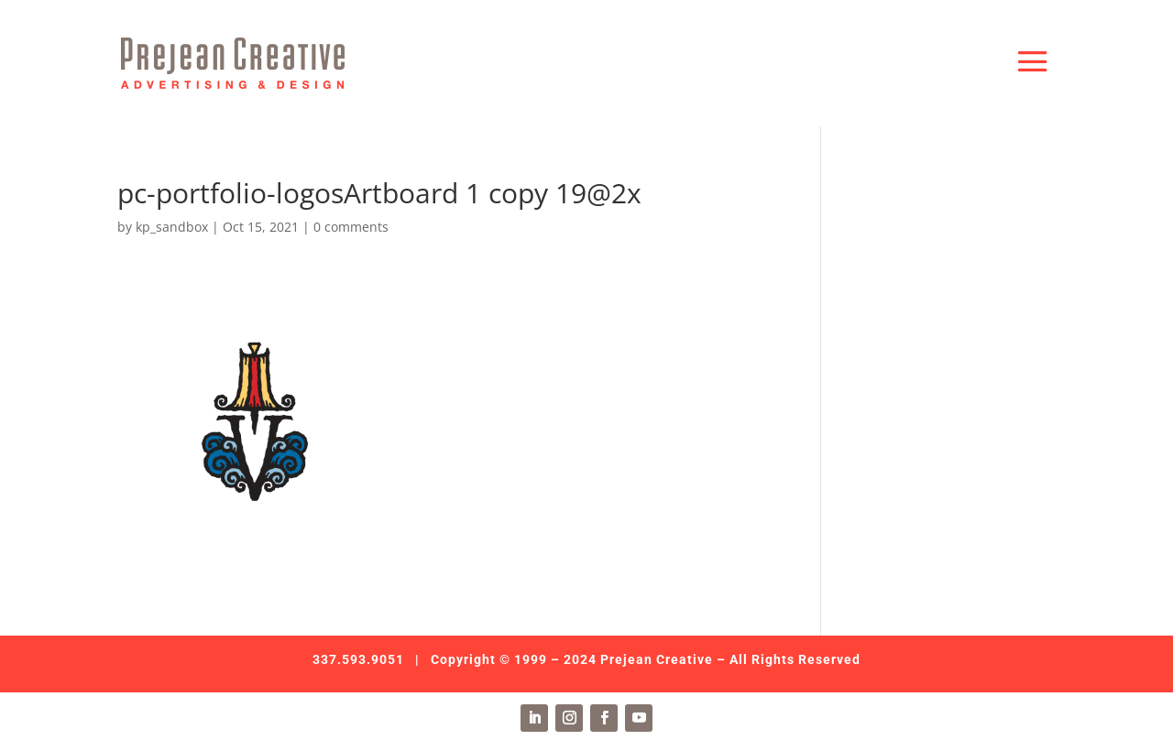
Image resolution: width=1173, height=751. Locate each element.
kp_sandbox (172, 226)
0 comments (351, 226)
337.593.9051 (358, 659)
